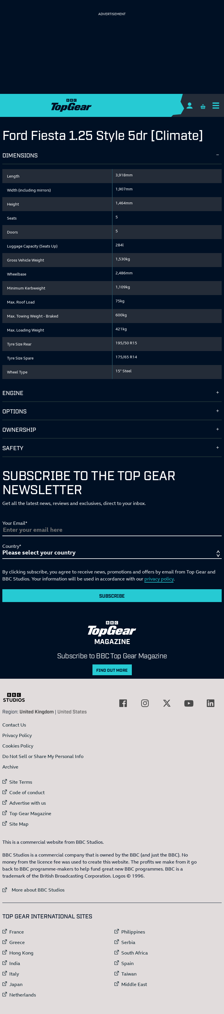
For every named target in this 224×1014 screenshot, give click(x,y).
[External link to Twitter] (167, 703)
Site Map (19, 824)
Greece (17, 942)
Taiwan (128, 974)
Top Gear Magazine (30, 813)
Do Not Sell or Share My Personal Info (42, 756)
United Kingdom (37, 711)
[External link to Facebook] (123, 703)
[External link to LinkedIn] (210, 703)
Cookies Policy (17, 746)
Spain (127, 963)
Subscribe (112, 596)
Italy (14, 974)
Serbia (128, 942)
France (16, 932)
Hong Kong (21, 953)
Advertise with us (27, 803)
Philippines (133, 932)
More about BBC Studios (33, 889)
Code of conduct (27, 792)
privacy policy (159, 579)
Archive (10, 767)
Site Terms (20, 782)
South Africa (134, 953)
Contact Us (14, 725)
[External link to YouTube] (188, 703)
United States (72, 711)
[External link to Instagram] (145, 703)
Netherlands (22, 995)
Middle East (134, 984)
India (14, 963)
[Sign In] (189, 105)
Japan (15, 984)
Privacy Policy (17, 735)
